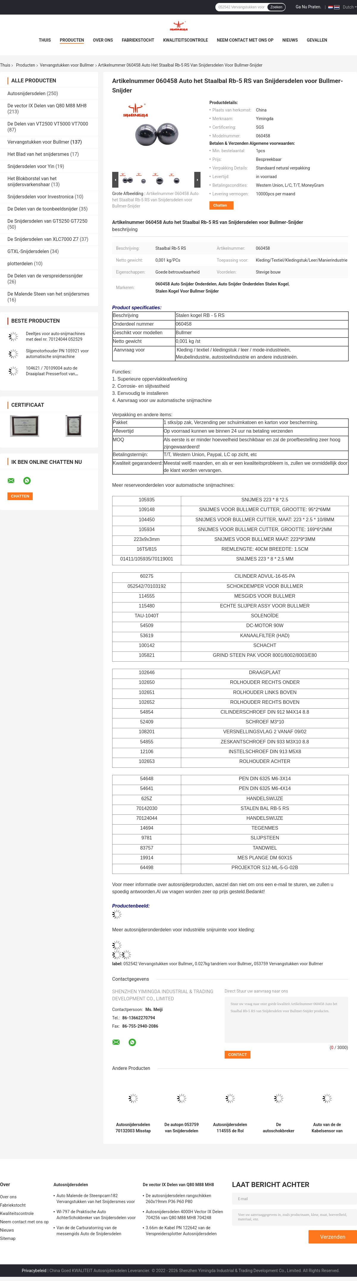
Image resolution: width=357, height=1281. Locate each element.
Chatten (220, 205)
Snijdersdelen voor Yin (30, 166)
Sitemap (7, 1238)
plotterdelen (20, 263)
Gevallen (317, 40)
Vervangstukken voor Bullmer (67, 65)
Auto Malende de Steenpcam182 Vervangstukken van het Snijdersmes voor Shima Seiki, (96, 1199)
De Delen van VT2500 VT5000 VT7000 (47, 124)
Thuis (45, 40)
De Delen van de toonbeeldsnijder (42, 209)
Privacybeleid (34, 1270)
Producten (72, 40)
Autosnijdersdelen (26, 93)
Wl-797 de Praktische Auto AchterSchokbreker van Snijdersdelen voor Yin (96, 1215)
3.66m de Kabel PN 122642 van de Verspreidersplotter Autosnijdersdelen (181, 1230)
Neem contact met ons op (245, 40)
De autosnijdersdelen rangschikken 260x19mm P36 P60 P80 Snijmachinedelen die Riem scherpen (180, 1199)
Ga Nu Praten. (308, 6)
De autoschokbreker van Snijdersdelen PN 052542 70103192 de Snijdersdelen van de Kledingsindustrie (278, 1128)
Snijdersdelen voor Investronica (40, 197)
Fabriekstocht (138, 40)
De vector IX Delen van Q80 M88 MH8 (47, 106)
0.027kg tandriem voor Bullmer (223, 963)
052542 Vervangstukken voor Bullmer (157, 963)
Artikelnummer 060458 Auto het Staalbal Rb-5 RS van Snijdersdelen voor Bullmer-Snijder (155, 199)
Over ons (103, 40)
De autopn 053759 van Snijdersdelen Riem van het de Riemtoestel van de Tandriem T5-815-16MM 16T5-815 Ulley (181, 1128)
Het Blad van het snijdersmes (38, 154)
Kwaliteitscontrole (185, 40)
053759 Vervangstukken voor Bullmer (288, 963)
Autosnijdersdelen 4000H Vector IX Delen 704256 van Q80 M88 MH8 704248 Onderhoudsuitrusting (184, 1215)
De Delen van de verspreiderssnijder (45, 276)
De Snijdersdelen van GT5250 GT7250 (47, 221)
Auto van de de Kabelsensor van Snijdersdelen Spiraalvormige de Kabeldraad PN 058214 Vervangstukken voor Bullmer (327, 1128)
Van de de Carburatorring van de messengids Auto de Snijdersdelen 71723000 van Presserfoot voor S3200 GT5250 (93, 1231)
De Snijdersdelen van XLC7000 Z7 (43, 239)
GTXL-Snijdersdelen (28, 251)
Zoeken (276, 7)
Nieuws (290, 40)
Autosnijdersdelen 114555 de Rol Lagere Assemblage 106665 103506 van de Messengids (230, 1128)
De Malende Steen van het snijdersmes (48, 294)
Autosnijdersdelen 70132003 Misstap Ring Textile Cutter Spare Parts (133, 1128)
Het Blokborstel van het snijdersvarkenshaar (32, 181)
